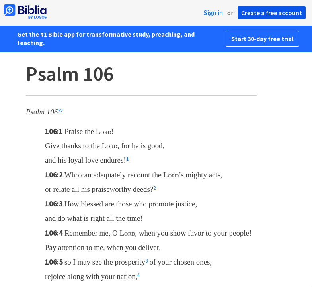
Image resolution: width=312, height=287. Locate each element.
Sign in (213, 12)
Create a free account (271, 13)
